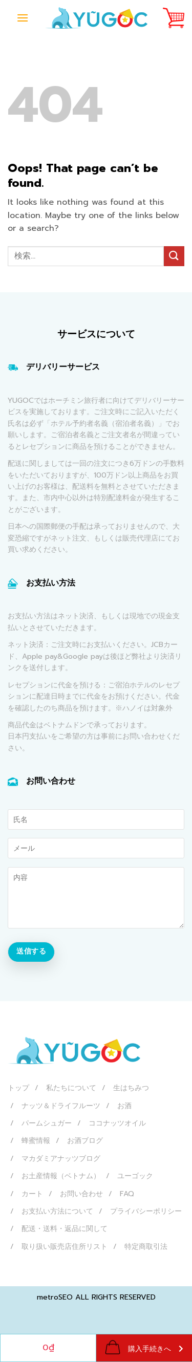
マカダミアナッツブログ (61, 1158)
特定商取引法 (145, 1246)
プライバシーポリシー (146, 1211)
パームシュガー (47, 1123)
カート (32, 1193)
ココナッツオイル (117, 1123)
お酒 (124, 1105)
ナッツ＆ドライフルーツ (61, 1105)
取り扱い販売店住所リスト (65, 1246)
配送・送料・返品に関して (65, 1228)
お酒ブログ (85, 1140)
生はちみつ (131, 1088)
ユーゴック (135, 1176)
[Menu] (22, 17)
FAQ (127, 1193)
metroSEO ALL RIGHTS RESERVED (96, 1297)
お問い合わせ (81, 1193)
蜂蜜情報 (36, 1140)
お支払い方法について (57, 1211)
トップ (18, 1088)
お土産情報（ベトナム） (61, 1176)
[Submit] (174, 256)
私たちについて (71, 1088)
